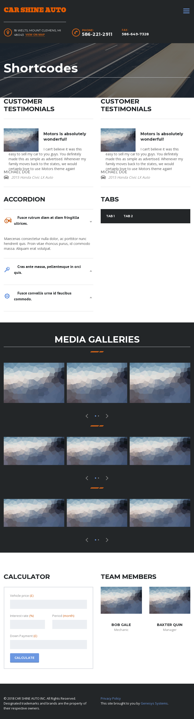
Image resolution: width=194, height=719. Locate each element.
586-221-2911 (97, 34)
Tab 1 (110, 216)
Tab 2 (128, 216)
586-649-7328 (135, 34)
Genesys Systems (154, 703)
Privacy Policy (111, 698)
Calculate (24, 658)
